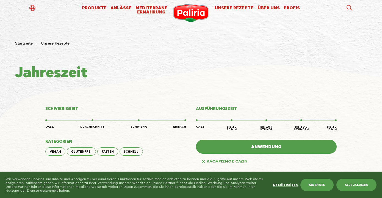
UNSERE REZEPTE (234, 8)
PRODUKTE (94, 8)
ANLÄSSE (120, 8)
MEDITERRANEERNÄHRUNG (151, 10)
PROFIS (292, 8)
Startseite (24, 43)
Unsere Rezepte (55, 43)
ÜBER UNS (269, 8)
